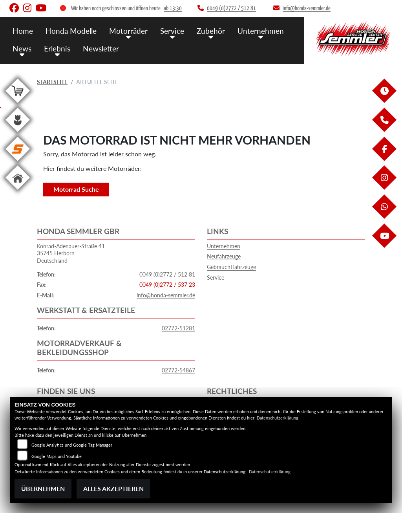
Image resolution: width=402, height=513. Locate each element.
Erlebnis (57, 48)
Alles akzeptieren (113, 488)
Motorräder (128, 30)
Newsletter (101, 48)
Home (23, 30)
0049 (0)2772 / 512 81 (167, 274)
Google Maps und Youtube (56, 456)
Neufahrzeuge (224, 256)
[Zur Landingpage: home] (17, 191)
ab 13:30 (173, 8)
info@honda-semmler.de (166, 295)
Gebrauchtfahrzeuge (231, 267)
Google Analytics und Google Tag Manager (71, 444)
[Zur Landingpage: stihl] (17, 162)
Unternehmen (261, 30)
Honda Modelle (71, 30)
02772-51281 (178, 328)
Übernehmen (43, 488)
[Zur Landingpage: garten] (17, 133)
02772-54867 (178, 370)
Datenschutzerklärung (277, 417)
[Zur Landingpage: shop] (17, 104)
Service (172, 30)
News (22, 48)
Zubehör (211, 30)
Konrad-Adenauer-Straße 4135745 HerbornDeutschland (71, 253)
